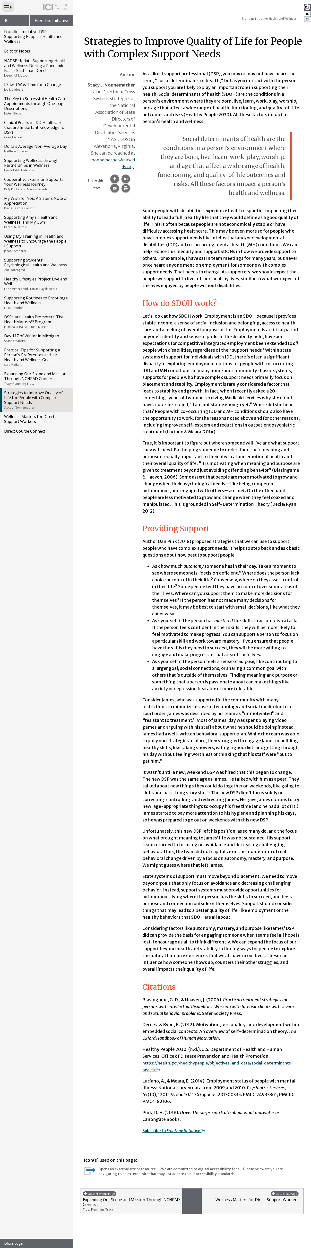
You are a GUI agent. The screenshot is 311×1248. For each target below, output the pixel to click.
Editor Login (13, 1243)
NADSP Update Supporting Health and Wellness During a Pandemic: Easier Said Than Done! (36, 68)
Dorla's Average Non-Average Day (36, 148)
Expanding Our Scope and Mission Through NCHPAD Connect (36, 378)
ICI (7, 20)
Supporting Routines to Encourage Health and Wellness (36, 302)
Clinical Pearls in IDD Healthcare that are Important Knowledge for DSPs (36, 129)
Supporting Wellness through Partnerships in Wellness (36, 165)
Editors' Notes (17, 51)
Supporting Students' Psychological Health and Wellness (36, 264)
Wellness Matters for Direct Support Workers (29, 419)
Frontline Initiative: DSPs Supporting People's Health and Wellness (33, 36)
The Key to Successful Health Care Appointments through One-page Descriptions (36, 105)
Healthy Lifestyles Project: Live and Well (36, 283)
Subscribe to (176, 1130)
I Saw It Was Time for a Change (36, 87)
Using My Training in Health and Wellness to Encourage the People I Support (36, 243)
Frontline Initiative (51, 20)
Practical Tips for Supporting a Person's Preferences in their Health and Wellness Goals (36, 357)
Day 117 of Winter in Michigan (36, 338)
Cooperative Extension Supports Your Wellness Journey (36, 184)
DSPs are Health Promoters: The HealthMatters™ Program (36, 321)
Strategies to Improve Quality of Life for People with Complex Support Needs (36, 400)
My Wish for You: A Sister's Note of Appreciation (36, 203)
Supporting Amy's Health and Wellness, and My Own (36, 222)
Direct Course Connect (24, 431)
